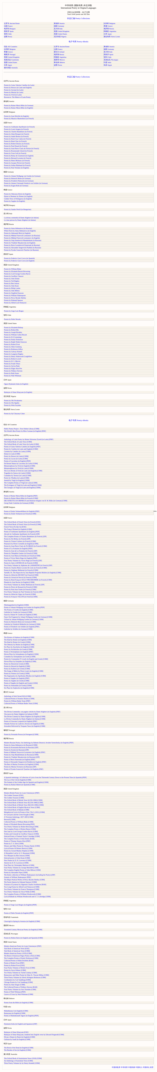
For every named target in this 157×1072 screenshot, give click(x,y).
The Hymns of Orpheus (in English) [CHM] (19, 637)
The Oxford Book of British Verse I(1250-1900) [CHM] (23, 800)
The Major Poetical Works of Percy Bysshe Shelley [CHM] (24, 880)
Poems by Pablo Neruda (12, 319)
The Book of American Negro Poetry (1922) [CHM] (22, 956)
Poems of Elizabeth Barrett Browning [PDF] (19, 824)
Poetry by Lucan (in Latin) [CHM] (16, 459)
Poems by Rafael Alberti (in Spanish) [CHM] (19, 785)
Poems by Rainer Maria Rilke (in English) (18, 108)
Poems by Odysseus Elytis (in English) (17, 194)
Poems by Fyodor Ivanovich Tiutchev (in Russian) (21, 250)
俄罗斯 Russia (109, 29)
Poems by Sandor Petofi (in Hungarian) (17, 209)
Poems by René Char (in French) (15, 141)
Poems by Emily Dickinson (13, 339)
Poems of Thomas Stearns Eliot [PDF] (17, 841)
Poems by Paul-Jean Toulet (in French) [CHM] (20, 589)
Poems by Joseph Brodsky (13, 332)
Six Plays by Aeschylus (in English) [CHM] (19, 647)
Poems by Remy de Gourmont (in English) (18, 156)
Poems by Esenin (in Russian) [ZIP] (16, 750)
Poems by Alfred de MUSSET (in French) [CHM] (21, 575)
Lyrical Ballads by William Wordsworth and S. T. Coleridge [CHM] (27, 896)
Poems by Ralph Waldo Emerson (15, 342)
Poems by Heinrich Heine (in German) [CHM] (20, 622)
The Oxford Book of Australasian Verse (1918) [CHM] (23, 1058)
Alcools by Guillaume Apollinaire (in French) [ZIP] (22, 534)
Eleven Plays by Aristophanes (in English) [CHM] (21, 654)
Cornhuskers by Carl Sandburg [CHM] (17, 980)
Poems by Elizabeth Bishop (13, 327)
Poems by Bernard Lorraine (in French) (17, 158)
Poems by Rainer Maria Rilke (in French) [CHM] (21, 498)
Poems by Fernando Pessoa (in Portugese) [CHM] (21, 734)
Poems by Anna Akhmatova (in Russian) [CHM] (20, 745)
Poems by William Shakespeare (15, 295)
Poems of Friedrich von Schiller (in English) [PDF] (21, 627)
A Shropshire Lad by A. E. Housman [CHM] (19, 853)
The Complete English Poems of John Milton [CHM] (22, 870)
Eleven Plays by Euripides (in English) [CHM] (20, 661)
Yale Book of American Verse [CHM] (17, 951)
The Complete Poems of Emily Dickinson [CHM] (21, 958)
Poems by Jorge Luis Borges (14, 311)
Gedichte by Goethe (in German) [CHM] (18, 612)
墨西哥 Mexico (59, 60)
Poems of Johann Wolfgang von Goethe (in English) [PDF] (24, 607)
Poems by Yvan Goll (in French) (15, 153)
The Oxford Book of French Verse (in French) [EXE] (22, 522)
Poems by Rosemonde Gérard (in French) (18, 151)
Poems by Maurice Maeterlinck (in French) (19, 118)
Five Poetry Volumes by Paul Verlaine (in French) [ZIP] (23, 592)
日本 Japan (108, 34)
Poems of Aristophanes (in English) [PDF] (18, 652)
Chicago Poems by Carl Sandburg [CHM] (18, 982)
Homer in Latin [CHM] (12, 454)
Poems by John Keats (11, 286)
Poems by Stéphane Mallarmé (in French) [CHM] (21, 570)
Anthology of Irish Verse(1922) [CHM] (17, 696)
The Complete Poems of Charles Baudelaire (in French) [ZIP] (25, 536)
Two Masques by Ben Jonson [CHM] (17, 855)
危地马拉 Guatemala (11, 60)
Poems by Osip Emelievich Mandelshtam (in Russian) (22, 240)
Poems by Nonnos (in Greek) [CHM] (17, 673)
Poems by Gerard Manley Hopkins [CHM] (18, 851)
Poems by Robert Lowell (12, 359)
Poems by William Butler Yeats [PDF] (17, 701)
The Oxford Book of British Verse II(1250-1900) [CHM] (23, 802)
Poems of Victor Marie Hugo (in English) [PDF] (20, 558)
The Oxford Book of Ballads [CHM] (16, 810)
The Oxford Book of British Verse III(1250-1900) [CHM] (24, 805)
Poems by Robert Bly (11, 330)
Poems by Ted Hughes (11, 281)
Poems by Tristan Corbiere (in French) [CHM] (20, 541)
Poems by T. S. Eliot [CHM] (14, 843)
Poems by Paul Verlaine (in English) (16, 168)
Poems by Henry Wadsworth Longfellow (18, 356)
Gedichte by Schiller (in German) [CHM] (18, 629)
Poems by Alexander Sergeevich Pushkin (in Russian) (22, 248)
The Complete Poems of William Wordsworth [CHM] (22, 894)
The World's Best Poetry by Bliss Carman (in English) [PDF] (25, 431)
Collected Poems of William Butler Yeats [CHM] (21, 703)
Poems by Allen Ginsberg (13, 347)
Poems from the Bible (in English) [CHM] (18, 1002)
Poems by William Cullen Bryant (15, 335)
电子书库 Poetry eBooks (78, 42)
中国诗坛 (146, 1067)
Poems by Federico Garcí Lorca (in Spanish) (19, 258)
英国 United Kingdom (61, 31)
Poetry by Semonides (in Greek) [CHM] (18, 685)
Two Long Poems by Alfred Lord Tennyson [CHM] (21, 887)
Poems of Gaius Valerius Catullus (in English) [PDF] (22, 447)
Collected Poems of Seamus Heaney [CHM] (19, 699)
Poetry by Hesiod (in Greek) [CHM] (16, 664)
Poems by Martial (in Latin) (13, 92)
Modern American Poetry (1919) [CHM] (18, 953)
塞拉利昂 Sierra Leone (112, 37)
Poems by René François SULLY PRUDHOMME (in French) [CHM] (28, 580)
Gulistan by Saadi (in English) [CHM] (17, 1039)
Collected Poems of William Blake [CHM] (18, 822)
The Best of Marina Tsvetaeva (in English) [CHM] (21, 764)
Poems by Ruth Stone (11, 373)
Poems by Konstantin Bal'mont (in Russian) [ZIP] (21, 747)
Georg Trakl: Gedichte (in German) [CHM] (19, 503)
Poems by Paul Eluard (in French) (15, 146)
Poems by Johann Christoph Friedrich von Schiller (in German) (26, 183)
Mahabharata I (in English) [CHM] (16, 1011)
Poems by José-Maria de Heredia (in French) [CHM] (22, 556)
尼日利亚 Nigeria (60, 37)
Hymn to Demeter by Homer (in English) (18, 196)
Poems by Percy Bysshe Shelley (15, 298)
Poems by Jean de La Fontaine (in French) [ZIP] (20, 551)
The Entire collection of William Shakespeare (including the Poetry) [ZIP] (29, 875)
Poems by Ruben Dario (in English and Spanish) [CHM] (23, 938)
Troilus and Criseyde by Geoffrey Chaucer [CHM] (21, 834)
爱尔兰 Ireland (59, 52)
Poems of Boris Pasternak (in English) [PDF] (19, 759)
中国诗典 (131, 1067)
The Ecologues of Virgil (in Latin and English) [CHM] (23, 485)
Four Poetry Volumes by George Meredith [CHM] (21, 868)
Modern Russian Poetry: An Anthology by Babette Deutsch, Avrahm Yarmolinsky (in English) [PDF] (38, 743)
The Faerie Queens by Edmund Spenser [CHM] (20, 882)
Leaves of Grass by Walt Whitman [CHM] (18, 994)
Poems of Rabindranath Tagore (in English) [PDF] (21, 1016)
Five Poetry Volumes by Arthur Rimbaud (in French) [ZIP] (24, 585)
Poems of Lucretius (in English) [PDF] (17, 461)
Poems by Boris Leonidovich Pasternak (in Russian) (22, 245)
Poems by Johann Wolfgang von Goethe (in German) (22, 176)
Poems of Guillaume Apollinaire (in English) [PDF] (22, 532)
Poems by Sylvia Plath (11, 366)
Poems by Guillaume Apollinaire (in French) (19, 127)
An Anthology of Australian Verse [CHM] (18, 1061)
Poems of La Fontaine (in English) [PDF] (18, 548)
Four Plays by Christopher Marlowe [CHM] (19, 865)
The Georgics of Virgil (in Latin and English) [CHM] (22, 487)
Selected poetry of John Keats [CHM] (17, 858)
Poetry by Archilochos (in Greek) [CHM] (18, 649)
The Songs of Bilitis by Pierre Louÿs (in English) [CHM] (23, 671)
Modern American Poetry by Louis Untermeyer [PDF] (22, 946)
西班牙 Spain (9, 31)
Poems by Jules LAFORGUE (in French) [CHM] (21, 563)
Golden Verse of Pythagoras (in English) (18, 199)
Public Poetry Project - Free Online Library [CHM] (21, 429)
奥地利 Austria (59, 23)
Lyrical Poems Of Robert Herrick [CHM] (18, 848)
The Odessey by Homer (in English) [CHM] (19, 644)
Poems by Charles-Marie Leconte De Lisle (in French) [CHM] (25, 568)
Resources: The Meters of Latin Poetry (17, 97)
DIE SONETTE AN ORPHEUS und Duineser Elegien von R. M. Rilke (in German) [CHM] (35, 501)
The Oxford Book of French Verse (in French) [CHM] (22, 524)
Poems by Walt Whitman (12, 376)
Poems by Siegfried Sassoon (13, 293)
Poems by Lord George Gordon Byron (17, 274)
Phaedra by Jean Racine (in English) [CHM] (19, 582)
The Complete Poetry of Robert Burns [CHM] (20, 829)
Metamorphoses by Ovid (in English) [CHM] (19, 466)
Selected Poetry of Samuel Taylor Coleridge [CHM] (22, 836)
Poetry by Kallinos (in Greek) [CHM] (17, 669)
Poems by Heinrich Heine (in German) (17, 178)
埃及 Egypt (108, 65)
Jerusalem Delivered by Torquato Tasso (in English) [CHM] (24, 726)
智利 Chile (8, 34)
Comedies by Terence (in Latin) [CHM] (17, 475)
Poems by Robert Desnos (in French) (16, 144)
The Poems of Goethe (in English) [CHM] (18, 610)
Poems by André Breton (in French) (16, 136)
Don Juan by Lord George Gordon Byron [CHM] (21, 831)
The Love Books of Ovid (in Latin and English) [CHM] (23, 471)
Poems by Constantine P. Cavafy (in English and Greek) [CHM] (26, 659)
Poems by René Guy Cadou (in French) (17, 139)
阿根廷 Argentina (110, 31)
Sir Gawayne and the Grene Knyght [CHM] (19, 815)
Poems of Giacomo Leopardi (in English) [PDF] (20, 721)
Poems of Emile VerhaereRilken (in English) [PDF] (21, 511)
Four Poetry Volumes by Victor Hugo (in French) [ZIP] (23, 560)
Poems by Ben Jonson (11, 283)
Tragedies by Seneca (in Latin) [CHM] (17, 473)
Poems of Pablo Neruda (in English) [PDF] (19, 913)
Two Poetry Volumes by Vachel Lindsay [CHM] (20, 973)
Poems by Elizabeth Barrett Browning (17, 271)
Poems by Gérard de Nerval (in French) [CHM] (20, 577)
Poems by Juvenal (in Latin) (13, 90)
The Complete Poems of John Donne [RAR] (19, 839)
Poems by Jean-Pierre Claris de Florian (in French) (21, 148)
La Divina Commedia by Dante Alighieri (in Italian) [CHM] (24, 719)
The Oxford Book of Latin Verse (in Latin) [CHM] (21, 444)
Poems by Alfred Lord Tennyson (15, 303)
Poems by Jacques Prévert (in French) (17, 163)
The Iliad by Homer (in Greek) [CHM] (17, 642)
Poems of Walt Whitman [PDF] (15, 992)
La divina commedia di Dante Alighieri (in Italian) (21, 218)
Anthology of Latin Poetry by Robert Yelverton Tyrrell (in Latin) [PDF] (28, 439)
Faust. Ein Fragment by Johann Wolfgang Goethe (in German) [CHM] (28, 617)
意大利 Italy (58, 29)
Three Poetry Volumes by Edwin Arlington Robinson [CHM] (25, 977)
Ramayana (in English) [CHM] (14, 1013)
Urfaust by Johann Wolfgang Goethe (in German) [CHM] (24, 619)
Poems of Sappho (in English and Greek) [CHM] (21, 683)
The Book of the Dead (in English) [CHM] (18, 1048)
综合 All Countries (10, 47)
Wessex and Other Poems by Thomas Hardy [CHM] (22, 846)
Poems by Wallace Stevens (13, 371)
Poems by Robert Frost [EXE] (14, 965)
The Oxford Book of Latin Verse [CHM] (18, 442)
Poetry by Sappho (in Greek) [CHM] (16, 681)
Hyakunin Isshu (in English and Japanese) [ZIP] (20, 1024)
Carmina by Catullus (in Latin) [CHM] (17, 451)
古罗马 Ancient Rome (12, 23)
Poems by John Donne (11, 279)
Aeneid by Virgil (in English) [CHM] (17, 480)
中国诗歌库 (116, 1067)
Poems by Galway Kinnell (13, 352)
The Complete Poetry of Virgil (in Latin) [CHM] (20, 483)
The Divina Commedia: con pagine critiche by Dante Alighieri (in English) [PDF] (32, 712)
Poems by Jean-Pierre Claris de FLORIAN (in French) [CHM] (25, 546)
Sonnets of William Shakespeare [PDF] (17, 877)
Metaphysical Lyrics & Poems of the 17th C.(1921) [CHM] (24, 812)
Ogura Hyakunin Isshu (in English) (16, 384)
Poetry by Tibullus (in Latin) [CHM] (16, 478)
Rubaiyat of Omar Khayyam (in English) (18, 392)
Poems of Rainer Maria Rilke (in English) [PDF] (20, 496)
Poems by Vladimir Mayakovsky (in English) (19, 243)
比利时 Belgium (109, 23)
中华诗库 (124, 1067)
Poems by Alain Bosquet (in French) (16, 134)
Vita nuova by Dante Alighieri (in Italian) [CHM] (21, 714)
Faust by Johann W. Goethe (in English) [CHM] (20, 615)
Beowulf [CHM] (9, 819)
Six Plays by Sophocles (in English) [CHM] (19, 688)
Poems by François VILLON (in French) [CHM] (20, 597)
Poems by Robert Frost (12, 344)
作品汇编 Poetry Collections (78, 18)
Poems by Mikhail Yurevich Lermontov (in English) (22, 238)
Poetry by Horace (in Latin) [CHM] (16, 456)
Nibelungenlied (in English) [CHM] (16, 605)
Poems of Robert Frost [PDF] (14, 963)
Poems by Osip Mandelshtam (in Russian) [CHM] (21, 755)
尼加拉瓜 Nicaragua (111, 60)
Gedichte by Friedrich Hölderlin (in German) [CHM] (22, 624)
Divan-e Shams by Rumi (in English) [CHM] (19, 1037)
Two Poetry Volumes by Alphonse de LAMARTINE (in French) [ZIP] (28, 565)
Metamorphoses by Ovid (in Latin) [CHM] (18, 468)
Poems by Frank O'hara (12, 364)
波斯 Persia (8, 37)
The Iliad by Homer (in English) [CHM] (18, 640)
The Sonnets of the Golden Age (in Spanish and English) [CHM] (26, 782)
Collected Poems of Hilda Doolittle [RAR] (18, 960)
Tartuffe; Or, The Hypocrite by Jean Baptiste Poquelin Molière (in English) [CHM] (32, 573)
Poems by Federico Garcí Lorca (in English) (19, 261)
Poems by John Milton (11, 291)
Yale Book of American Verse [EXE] (16, 948)
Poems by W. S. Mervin (12, 361)
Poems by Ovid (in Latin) (13, 95)
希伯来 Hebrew (59, 62)
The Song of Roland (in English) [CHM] (18, 529)
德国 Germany (59, 26)
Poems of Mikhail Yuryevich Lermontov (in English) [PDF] (24, 752)
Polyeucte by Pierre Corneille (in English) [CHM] (21, 544)
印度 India (107, 62)
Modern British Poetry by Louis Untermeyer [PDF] (21, 793)
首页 (151, 1067)
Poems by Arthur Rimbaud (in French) (17, 165)
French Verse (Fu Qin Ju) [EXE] (15, 527)
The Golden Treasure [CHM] (14, 798)
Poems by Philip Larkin (12, 288)
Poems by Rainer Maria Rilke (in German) (18, 105)
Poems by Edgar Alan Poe (13, 368)
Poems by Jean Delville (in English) (16, 116)
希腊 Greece (108, 26)
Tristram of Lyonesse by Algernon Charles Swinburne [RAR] (25, 884)
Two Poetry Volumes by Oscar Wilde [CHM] (19, 892)
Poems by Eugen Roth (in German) (16, 186)
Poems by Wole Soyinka (12, 405)
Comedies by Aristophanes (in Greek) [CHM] (19, 657)
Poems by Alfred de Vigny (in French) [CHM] (20, 594)
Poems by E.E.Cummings (13, 337)
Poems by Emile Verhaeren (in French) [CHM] (20, 514)
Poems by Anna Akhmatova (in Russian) (18, 228)
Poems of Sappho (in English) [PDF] (16, 678)
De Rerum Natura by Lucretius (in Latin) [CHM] (21, 463)
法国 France (8, 26)
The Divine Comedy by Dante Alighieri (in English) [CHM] (24, 716)
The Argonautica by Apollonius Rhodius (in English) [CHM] (25, 676)
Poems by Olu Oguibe (11, 403)
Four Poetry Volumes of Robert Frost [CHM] (19, 968)
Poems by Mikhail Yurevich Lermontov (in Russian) (22, 236)
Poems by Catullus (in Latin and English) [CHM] (21, 449)
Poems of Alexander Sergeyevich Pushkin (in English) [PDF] (25, 762)
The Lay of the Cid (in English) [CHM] (17, 780)
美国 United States (60, 34)
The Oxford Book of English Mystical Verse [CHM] (22, 807)
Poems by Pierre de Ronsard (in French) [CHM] (20, 587)
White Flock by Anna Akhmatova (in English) (20, 231)
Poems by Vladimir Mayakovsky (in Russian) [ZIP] (22, 757)
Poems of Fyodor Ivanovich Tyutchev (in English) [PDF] (23, 769)
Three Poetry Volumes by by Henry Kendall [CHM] (22, 1063)
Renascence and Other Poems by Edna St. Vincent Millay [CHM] (26, 975)
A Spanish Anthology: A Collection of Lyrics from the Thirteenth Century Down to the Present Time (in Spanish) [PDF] (45, 777)
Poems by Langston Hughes (13, 354)
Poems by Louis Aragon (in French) (16, 129)
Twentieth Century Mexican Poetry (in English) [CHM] (23, 930)
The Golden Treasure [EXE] (13, 795)
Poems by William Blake (12, 269)
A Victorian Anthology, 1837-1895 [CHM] (18, 817)
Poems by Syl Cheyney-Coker (14, 413)
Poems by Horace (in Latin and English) (18, 87)
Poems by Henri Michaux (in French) (17, 160)
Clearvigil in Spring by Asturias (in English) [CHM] (22, 921)
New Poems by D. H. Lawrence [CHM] (17, 860)
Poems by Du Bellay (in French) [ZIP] (17, 539)
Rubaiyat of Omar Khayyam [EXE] (16, 1032)
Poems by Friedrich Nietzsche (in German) (19, 181)
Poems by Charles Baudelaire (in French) (18, 132)
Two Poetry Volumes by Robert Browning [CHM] (21, 827)
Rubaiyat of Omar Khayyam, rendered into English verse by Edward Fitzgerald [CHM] (34, 1035)
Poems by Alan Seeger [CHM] (14, 985)
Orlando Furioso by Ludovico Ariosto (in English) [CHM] (24, 724)
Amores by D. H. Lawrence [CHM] (16, 863)
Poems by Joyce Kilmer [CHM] (15, 970)
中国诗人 (138, 1067)
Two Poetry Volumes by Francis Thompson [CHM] (21, 889)
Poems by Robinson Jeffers (13, 349)
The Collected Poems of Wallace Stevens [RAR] (20, 987)
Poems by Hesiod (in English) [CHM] (17, 666)
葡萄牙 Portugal (9, 54)
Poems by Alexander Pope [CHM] (16, 872)
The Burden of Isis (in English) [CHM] (17, 1050)
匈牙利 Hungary (10, 29)
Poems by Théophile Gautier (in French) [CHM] (20, 553)
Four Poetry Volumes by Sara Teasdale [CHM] (20, 989)
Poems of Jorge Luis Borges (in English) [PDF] (20, 905)
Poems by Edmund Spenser (13, 300)
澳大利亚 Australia (11, 68)
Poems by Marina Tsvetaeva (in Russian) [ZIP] (20, 767)
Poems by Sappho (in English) (14, 201)
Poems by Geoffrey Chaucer (13, 276)
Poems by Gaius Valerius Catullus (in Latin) (19, 85)
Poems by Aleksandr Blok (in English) (17, 233)
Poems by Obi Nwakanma (13, 400)
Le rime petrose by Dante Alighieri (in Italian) (20, 220)
